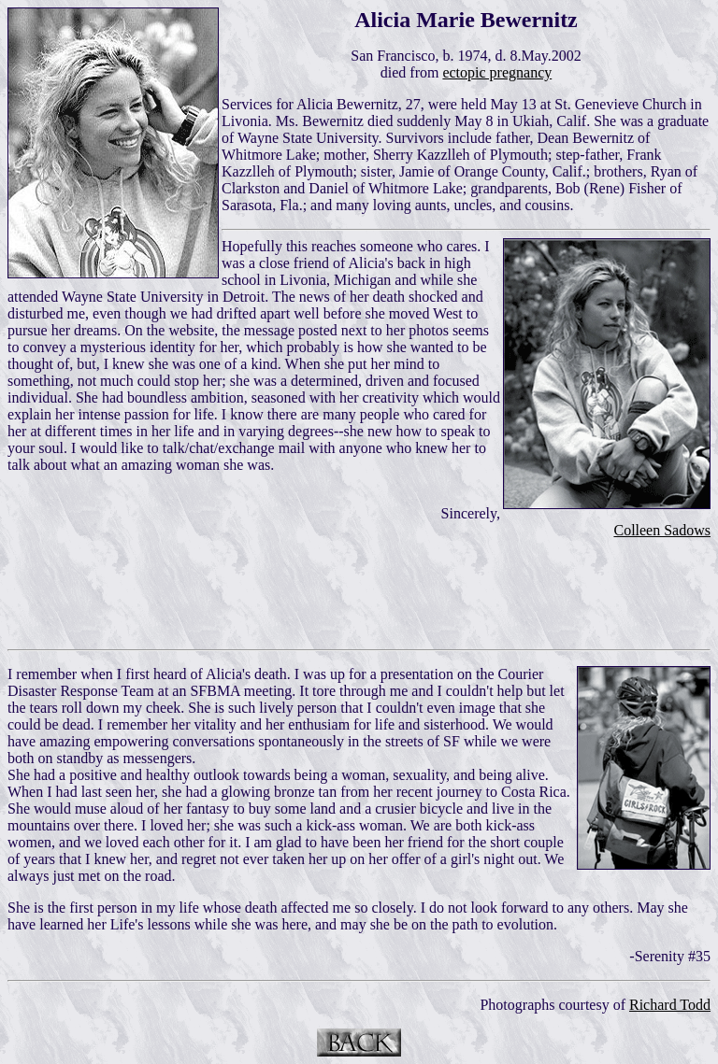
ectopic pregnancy (497, 72)
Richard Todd (670, 1005)
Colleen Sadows (662, 530)
